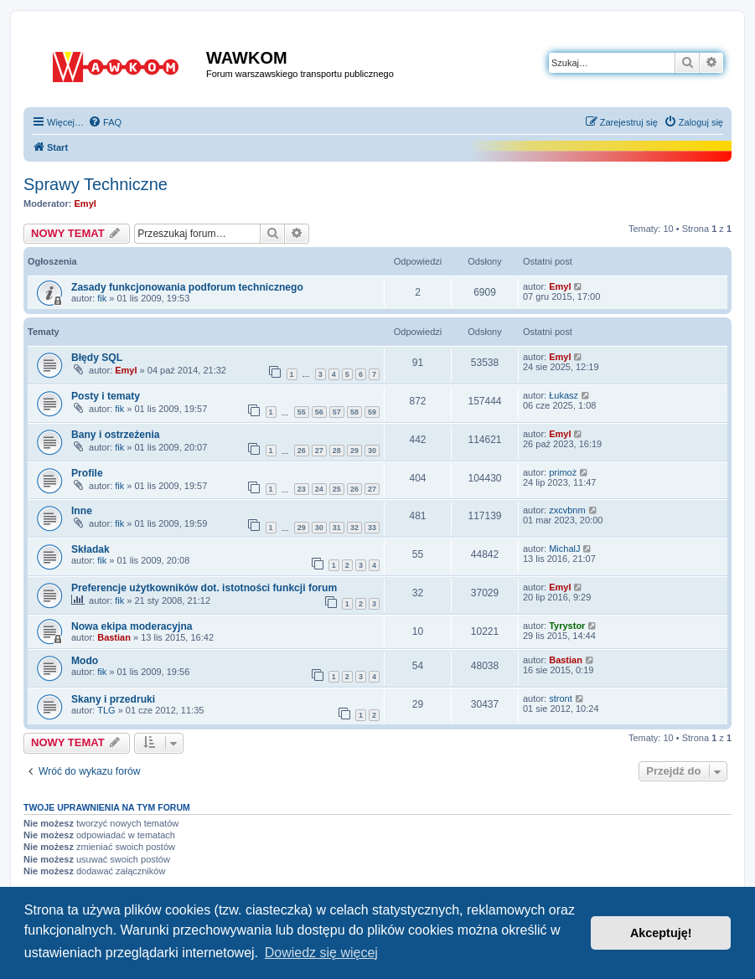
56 (319, 412)
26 (301, 450)
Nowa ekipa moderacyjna (132, 626)
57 (337, 412)
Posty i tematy (105, 396)
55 (301, 412)
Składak (90, 549)
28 (337, 450)
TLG (106, 710)
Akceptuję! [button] (661, 933)
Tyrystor (567, 626)
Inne (81, 511)
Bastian (114, 637)
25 (337, 489)
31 (337, 527)
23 (301, 489)
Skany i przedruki (113, 699)
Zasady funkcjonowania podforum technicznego (187, 287)
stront (560, 698)
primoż (563, 472)
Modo (84, 661)
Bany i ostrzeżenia (115, 435)
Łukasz (563, 395)
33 (372, 527)
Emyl (85, 203)
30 (372, 450)
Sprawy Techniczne (95, 184)
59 (372, 412)
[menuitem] (105, 122)
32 (354, 527)
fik (101, 298)
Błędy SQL (96, 357)
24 (319, 489)
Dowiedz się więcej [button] (321, 953)
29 (354, 450)
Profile (87, 473)
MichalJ (564, 549)
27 (319, 450)
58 (354, 412)
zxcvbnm (567, 510)
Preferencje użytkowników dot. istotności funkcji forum (204, 588)
